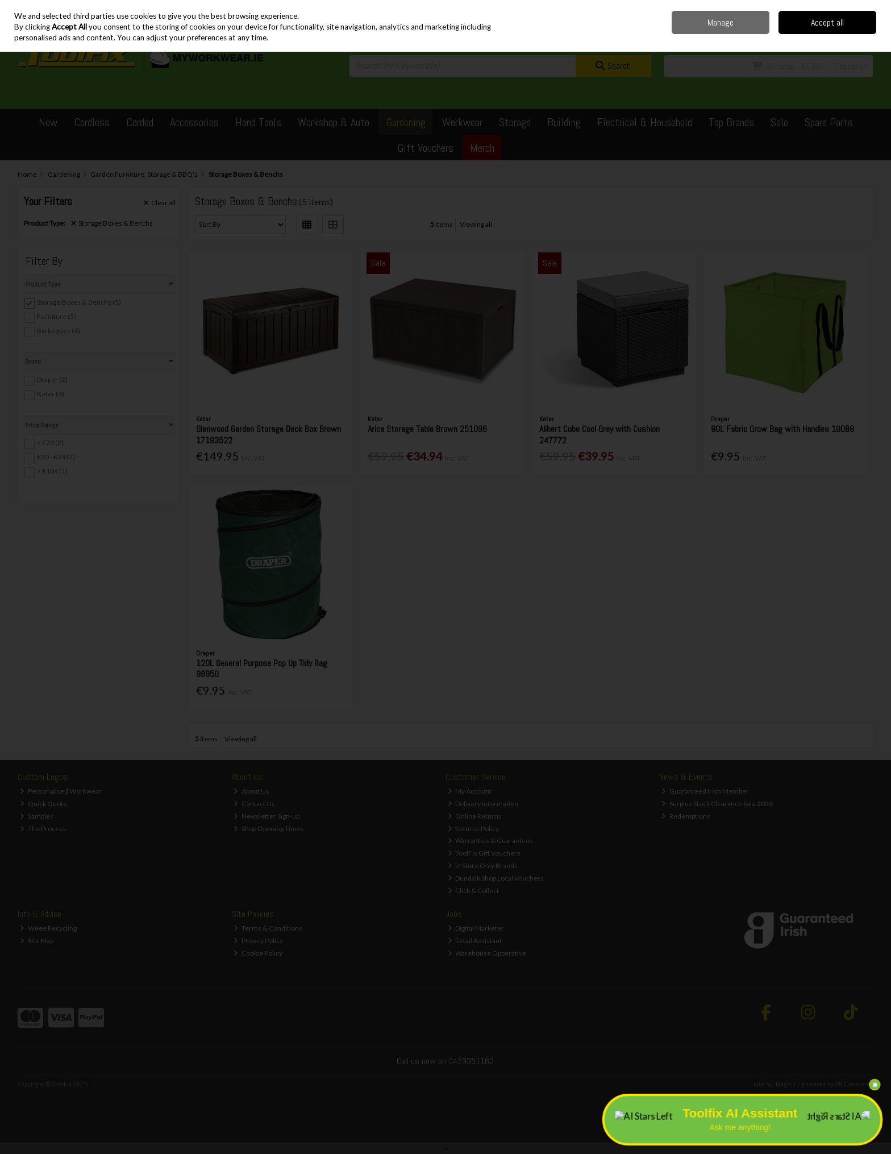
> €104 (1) (52, 471)
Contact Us (254, 803)
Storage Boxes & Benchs (112, 223)
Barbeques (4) (58, 330)
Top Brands (731, 122)
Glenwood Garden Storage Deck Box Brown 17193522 (268, 434)
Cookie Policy (258, 953)
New (48, 122)
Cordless (92, 122)
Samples (36, 816)
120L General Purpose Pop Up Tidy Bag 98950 (261, 668)
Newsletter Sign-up (266, 816)
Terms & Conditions (268, 928)
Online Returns (475, 816)
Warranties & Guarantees (491, 840)
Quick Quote (43, 803)
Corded (139, 122)
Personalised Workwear (61, 791)
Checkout (851, 66)
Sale (779, 122)
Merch (482, 147)
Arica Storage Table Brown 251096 (427, 429)
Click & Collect (473, 890)
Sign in (843, 34)
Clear (160, 203)
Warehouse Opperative (487, 953)
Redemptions (685, 816)
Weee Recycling (48, 928)
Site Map (36, 940)
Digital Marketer (476, 928)
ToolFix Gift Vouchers (484, 853)
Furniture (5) (56, 316)
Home (724, 8)
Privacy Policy (258, 940)
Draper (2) (52, 379)
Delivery (752, 8)
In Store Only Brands (483, 865)
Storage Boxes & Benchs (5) (79, 302)
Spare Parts (829, 122)
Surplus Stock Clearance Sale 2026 (717, 803)
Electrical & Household (644, 122)
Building (564, 122)
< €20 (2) (50, 442)
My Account (470, 791)
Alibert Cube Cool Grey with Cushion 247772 (599, 434)
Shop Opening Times (269, 828)
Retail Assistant (475, 940)
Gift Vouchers (425, 147)
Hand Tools (258, 122)
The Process (43, 828)
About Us (251, 791)
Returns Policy (473, 828)
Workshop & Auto (333, 122)
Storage (515, 122)
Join (867, 34)
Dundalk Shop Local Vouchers (496, 878)
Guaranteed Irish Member (705, 791)
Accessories (194, 122)
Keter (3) (50, 393)
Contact (782, 8)
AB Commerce (854, 1084)
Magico (786, 1084)
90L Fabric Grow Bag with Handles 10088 (782, 429)
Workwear (462, 122)
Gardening (406, 122)
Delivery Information (483, 803)
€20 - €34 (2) (56, 457)
